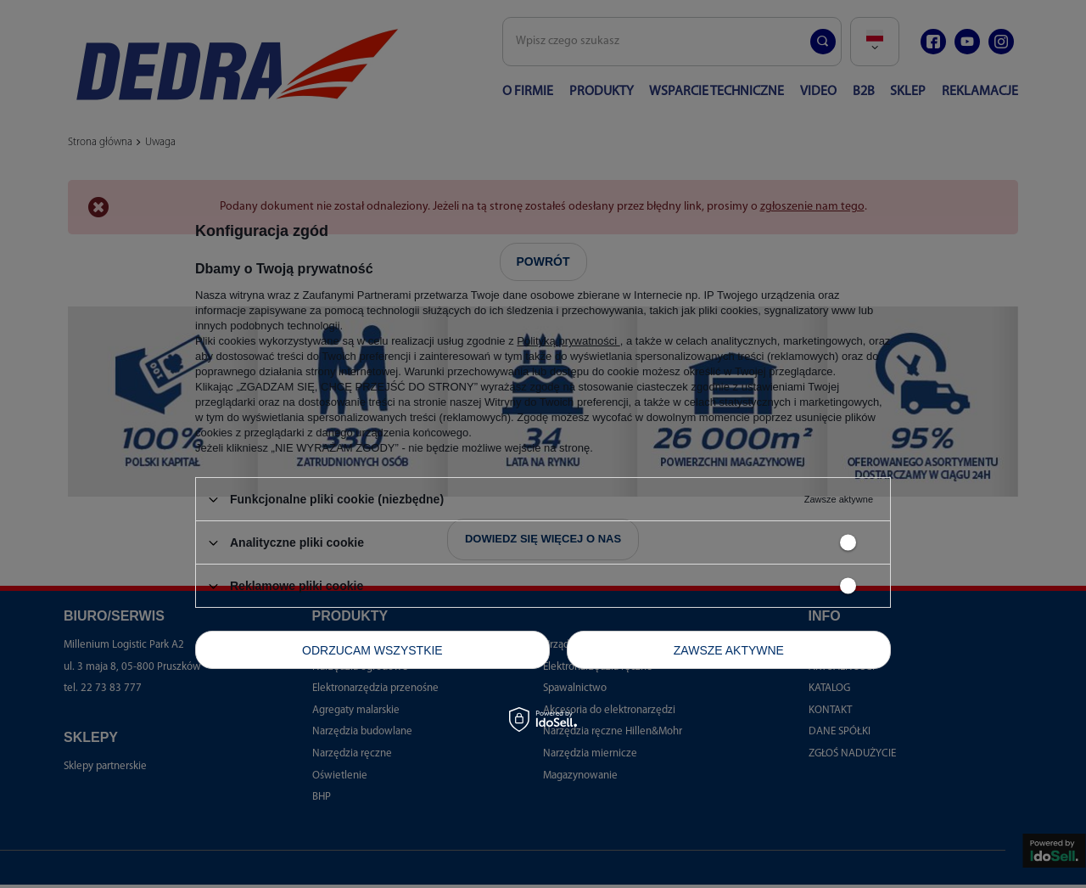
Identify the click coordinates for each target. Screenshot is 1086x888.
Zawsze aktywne (729, 649)
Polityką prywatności (568, 340)
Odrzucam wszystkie (372, 649)
